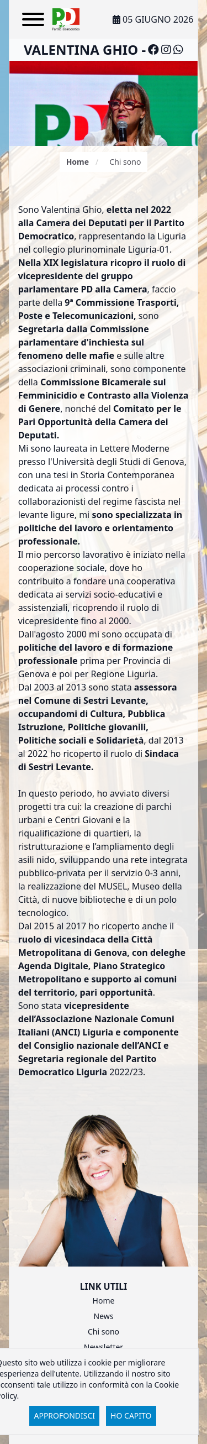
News (104, 1316)
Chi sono (103, 1331)
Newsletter (103, 1347)
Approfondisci (64, 1415)
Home (77, 161)
